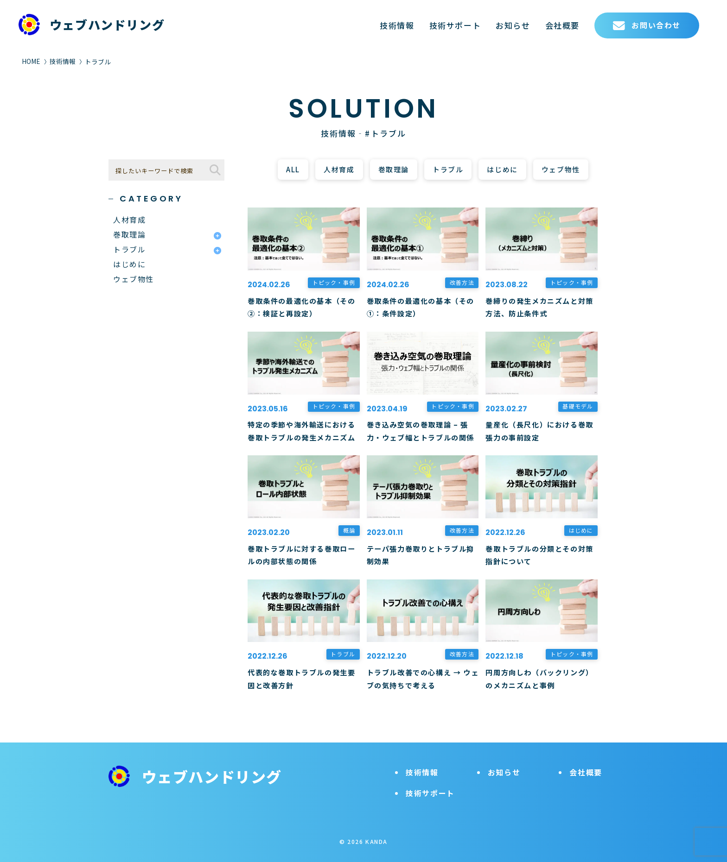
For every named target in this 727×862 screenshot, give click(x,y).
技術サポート (455, 25)
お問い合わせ (647, 25)
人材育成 (339, 169)
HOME (31, 61)
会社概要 (562, 25)
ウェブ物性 (561, 169)
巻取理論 (393, 169)
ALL (293, 169)
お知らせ (513, 25)
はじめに (502, 169)
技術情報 (397, 25)
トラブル (448, 169)
